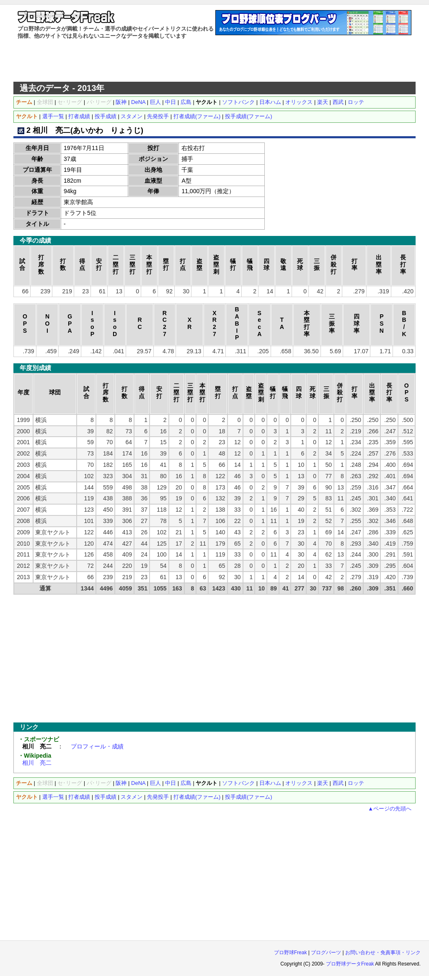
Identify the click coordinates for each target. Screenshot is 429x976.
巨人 (155, 102)
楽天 (322, 102)
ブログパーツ (326, 952)
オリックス (299, 102)
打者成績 (79, 116)
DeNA (138, 102)
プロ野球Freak (290, 952)
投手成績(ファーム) (248, 116)
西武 (338, 102)
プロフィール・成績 (97, 746)
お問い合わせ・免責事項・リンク (383, 952)
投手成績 (105, 116)
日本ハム (270, 102)
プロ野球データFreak (350, 964)
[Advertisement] (214, 61)
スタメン (131, 116)
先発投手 (158, 116)
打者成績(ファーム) (197, 116)
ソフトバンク (238, 102)
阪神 (121, 102)
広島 (186, 102)
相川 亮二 (37, 762)
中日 (170, 102)
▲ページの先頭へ (389, 808)
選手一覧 (53, 116)
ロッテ (356, 102)
